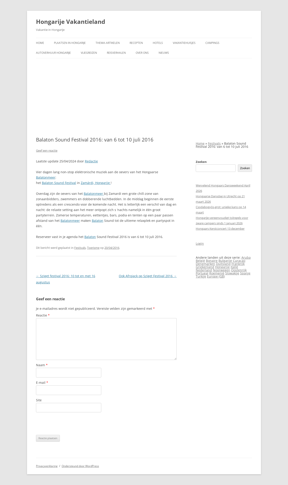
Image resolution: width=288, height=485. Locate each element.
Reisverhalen (116, 53)
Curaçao (239, 260)
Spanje (245, 273)
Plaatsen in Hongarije (70, 43)
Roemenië (216, 273)
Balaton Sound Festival (59, 183)
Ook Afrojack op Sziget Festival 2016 (148, 276)
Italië (234, 267)
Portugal (202, 273)
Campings (212, 43)
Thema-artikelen (108, 43)
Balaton (97, 220)
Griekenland (205, 267)
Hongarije (222, 267)
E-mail (42, 382)
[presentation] (70, 423)
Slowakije (232, 273)
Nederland (204, 270)
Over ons (142, 53)
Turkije (201, 276)
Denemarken (205, 264)
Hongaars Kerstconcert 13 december (220, 229)
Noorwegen (221, 270)
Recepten (136, 43)
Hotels (158, 43)
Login (200, 243)
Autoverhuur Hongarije (53, 53)
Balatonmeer (45, 177)
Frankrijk (238, 264)
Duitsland (223, 264)
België (200, 260)
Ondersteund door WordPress (80, 466)
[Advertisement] (144, 97)
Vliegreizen (89, 53)
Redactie (91, 161)
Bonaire (212, 260)
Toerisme (93, 248)
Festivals (80, 248)
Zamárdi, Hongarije (96, 183)
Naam (42, 365)
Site (39, 400)
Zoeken (201, 162)
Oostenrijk (239, 270)
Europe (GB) (216, 276)
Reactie (43, 315)
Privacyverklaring (47, 466)
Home (40, 43)
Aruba (246, 257)
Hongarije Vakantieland (70, 22)
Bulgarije (225, 260)
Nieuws (164, 53)
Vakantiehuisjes (184, 43)
